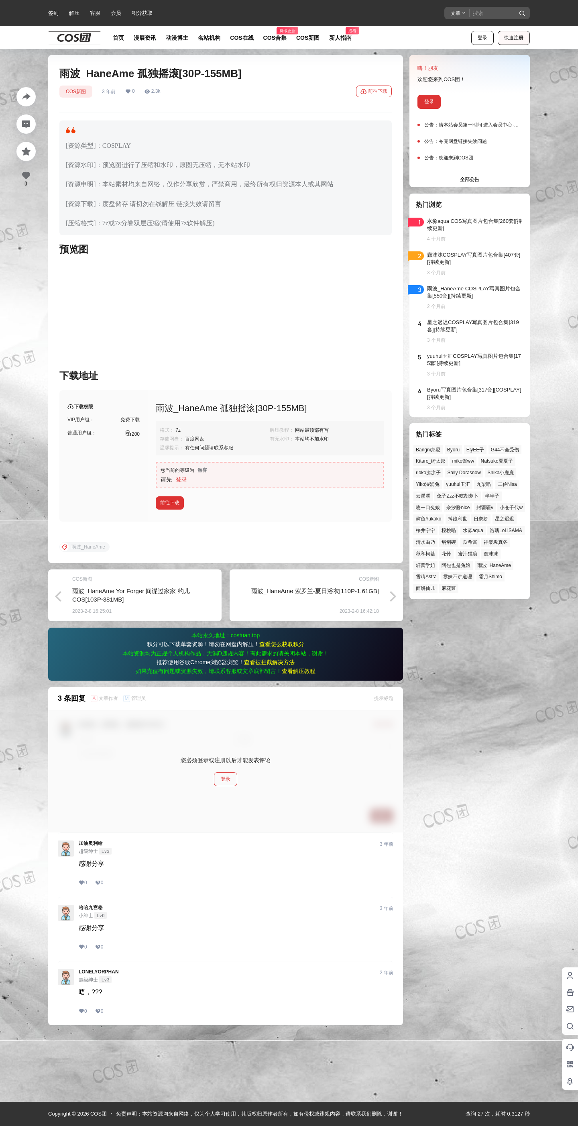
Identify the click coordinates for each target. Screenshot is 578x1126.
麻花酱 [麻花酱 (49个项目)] (449, 588)
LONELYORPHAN (99, 1036)
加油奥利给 (91, 908)
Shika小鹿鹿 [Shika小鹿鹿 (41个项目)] (500, 472)
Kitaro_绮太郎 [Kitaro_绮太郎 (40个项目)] (431, 461)
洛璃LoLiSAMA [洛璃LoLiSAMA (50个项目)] (506, 530)
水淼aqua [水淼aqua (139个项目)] (473, 530)
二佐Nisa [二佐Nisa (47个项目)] (507, 484)
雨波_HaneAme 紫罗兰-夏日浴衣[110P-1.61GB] (315, 655)
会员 (116, 13)
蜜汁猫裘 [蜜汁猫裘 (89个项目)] (467, 554)
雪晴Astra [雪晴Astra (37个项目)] (426, 576)
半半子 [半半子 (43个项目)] (492, 496)
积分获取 (142, 13)
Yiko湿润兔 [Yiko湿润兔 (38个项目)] (428, 484)
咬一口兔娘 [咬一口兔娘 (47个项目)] (428, 507)
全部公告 (469, 179)
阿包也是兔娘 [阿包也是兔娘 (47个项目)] (456, 565)
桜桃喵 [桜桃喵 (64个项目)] (449, 530)
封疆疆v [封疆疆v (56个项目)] (484, 507)
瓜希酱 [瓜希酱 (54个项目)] (470, 542)
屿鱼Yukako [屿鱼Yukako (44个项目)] (428, 519)
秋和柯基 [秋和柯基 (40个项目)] (425, 554)
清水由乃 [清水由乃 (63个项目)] (425, 542)
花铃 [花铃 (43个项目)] (446, 554)
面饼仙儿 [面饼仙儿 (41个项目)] (425, 588)
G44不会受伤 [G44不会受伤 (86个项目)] (505, 450)
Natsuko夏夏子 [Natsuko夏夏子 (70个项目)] (497, 461)
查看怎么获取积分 (281, 709)
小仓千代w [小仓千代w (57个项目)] (511, 507)
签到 (53, 13)
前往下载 (373, 91)
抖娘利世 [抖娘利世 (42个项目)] (457, 519)
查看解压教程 (298, 735)
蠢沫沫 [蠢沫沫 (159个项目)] (491, 554)
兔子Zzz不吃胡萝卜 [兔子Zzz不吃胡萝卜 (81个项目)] (457, 496)
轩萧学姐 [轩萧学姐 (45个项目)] (425, 565)
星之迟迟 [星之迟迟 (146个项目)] (504, 519)
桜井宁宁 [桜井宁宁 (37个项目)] (425, 530)
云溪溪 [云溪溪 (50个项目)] (423, 496)
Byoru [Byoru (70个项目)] (453, 450)
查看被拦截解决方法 (269, 727)
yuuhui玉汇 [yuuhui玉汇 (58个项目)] (458, 484)
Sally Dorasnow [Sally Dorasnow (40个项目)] (463, 472)
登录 (482, 38)
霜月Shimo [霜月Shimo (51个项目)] (490, 576)
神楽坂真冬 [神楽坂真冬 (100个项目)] (496, 542)
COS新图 (76, 91)
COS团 (98, 1114)
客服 (95, 13)
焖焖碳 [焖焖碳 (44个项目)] (449, 542)
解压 (74, 13)
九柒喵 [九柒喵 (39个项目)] (483, 484)
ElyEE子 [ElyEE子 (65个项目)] (475, 450)
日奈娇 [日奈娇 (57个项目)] (481, 519)
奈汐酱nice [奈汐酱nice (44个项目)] (458, 507)
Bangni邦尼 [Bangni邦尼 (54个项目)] (428, 450)
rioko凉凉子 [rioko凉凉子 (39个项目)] (428, 472)
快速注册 (513, 38)
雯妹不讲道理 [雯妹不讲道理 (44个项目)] (457, 576)
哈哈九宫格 (91, 972)
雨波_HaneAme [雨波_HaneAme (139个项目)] (494, 565)
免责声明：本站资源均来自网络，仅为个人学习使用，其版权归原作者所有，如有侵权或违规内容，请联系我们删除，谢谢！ (259, 1114)
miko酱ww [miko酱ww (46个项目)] (463, 461)
